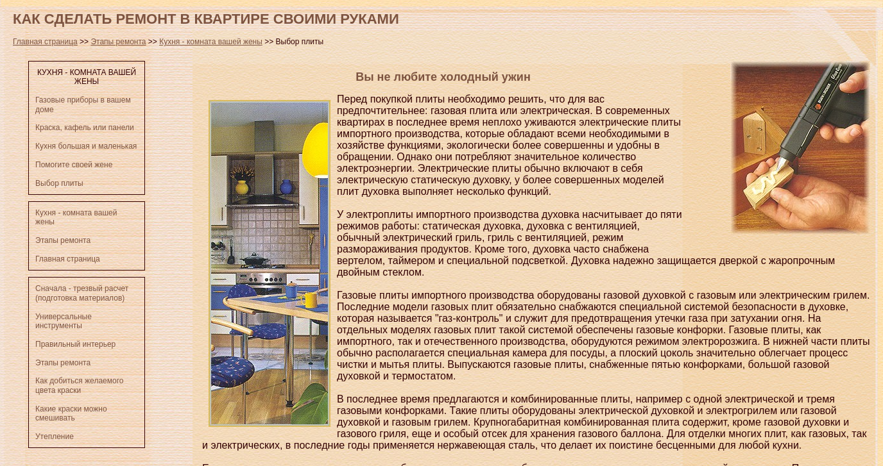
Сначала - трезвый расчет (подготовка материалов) (81, 293)
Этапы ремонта (118, 41)
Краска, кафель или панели (84, 127)
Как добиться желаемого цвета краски (79, 385)
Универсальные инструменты (63, 321)
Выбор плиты (59, 183)
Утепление (54, 436)
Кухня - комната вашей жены (210, 41)
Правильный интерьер (75, 344)
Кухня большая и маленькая (86, 146)
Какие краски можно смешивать (71, 413)
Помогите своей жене (73, 164)
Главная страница (45, 41)
